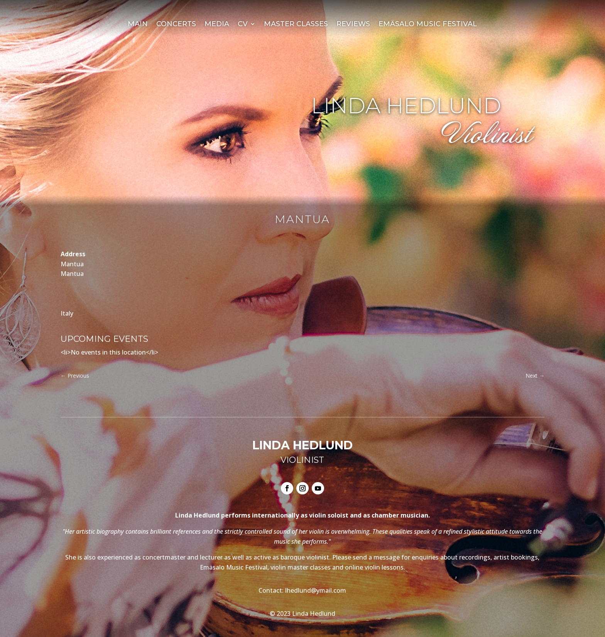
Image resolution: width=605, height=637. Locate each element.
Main (138, 24)
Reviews (353, 24)
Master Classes (296, 24)
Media (216, 24)
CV (243, 24)
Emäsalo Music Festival (428, 24)
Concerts (176, 24)
